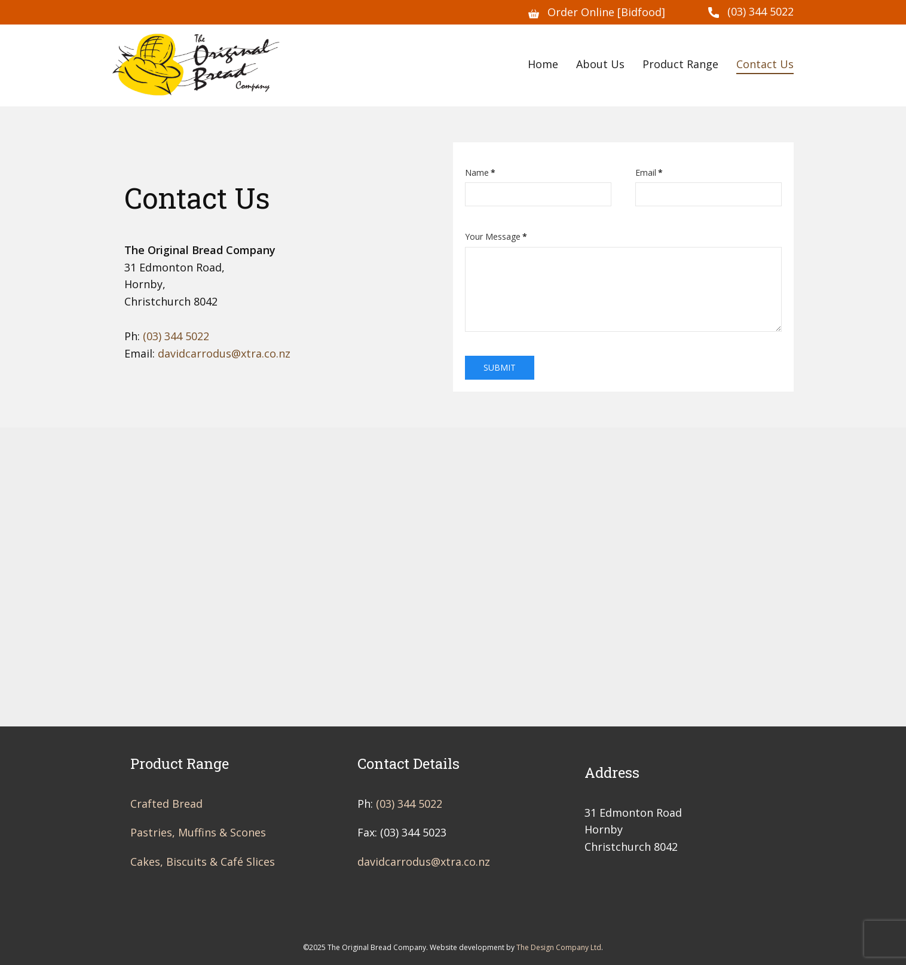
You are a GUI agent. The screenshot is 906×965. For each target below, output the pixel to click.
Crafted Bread (166, 803)
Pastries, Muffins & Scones (198, 832)
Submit (499, 367)
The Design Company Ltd (558, 947)
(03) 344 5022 (751, 12)
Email (649, 172)
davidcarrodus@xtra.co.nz (224, 353)
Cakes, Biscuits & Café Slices (202, 861)
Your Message (496, 236)
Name (480, 172)
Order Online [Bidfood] (596, 12)
